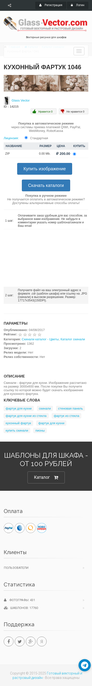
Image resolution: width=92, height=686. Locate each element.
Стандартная (39, 138)
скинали (45, 408)
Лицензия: (11, 138)
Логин (77, 5)
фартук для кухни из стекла (26, 416)
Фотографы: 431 (19, 600)
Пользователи (16, 568)
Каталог (46, 477)
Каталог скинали (73, 339)
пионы (40, 430)
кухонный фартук (18, 423)
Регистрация (50, 5)
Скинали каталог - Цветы (40, 339)
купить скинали (17, 430)
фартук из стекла (66, 416)
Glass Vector (21, 100)
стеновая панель (70, 408)
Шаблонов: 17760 (21, 608)
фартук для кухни (19, 408)
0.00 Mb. (45, 153)
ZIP (7, 153)
